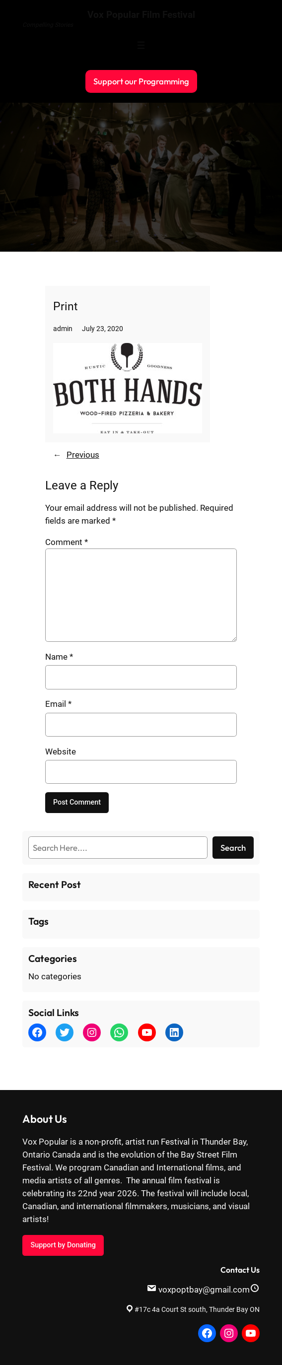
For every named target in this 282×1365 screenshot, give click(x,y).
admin (62, 329)
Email (58, 704)
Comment (66, 542)
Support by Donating (62, 1245)
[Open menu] (141, 45)
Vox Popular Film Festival (141, 14)
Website (60, 751)
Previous (83, 455)
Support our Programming (141, 81)
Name (59, 657)
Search (233, 847)
